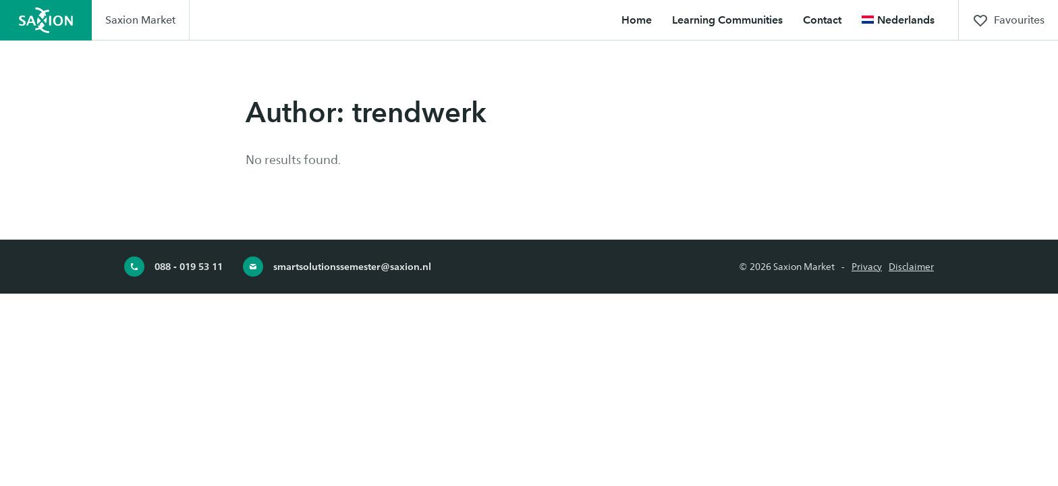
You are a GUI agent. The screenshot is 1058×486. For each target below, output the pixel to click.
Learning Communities (727, 20)
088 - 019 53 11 (173, 266)
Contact (822, 20)
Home (636, 20)
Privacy (867, 266)
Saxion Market (140, 20)
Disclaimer (911, 266)
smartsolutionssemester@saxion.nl (337, 266)
